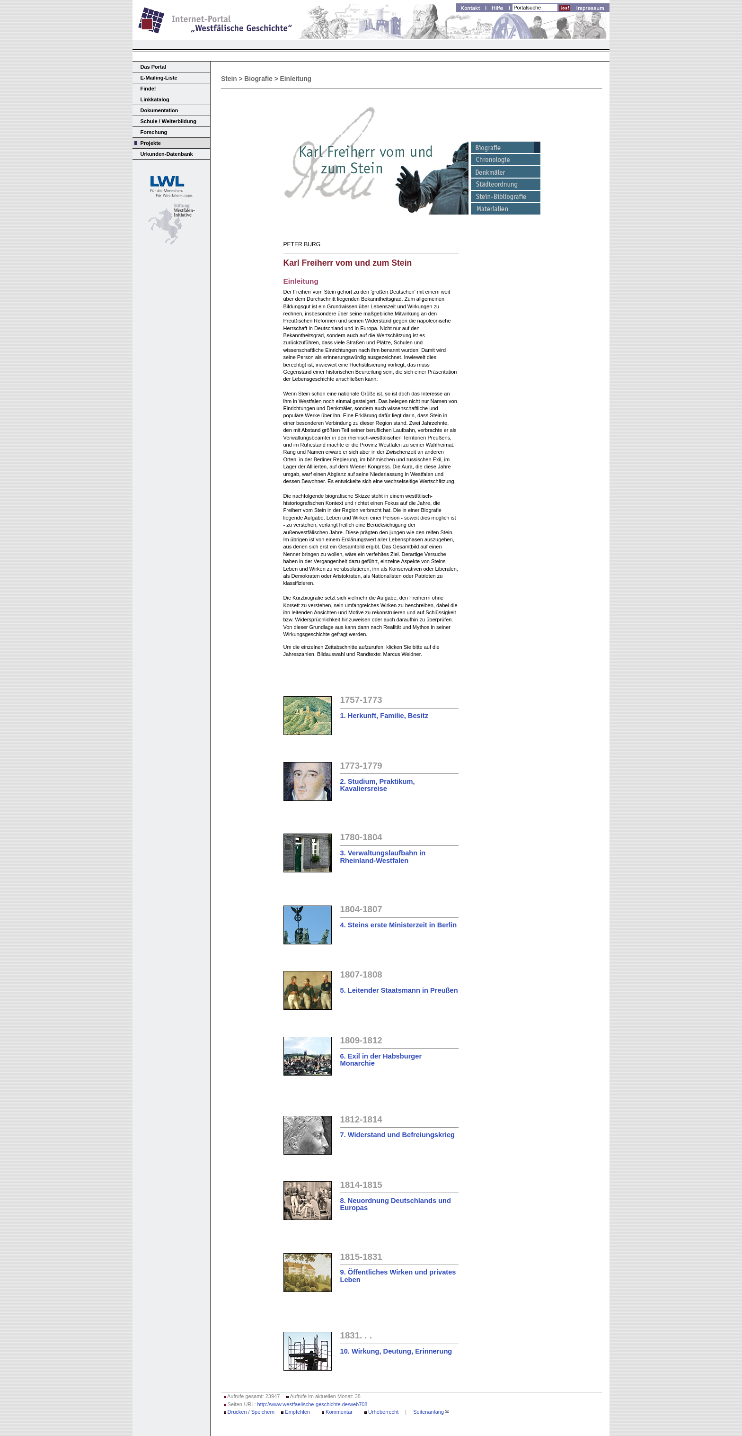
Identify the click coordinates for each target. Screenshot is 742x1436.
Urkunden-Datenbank (167, 154)
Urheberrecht (383, 1412)
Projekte (151, 143)
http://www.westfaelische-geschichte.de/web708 (312, 1404)
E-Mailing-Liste (159, 78)
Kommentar (339, 1412)
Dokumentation (159, 110)
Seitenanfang (428, 1412)
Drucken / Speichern (251, 1412)
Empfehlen (297, 1412)
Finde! (148, 88)
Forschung (154, 132)
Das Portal (153, 67)
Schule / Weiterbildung (168, 121)
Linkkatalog (155, 99)
